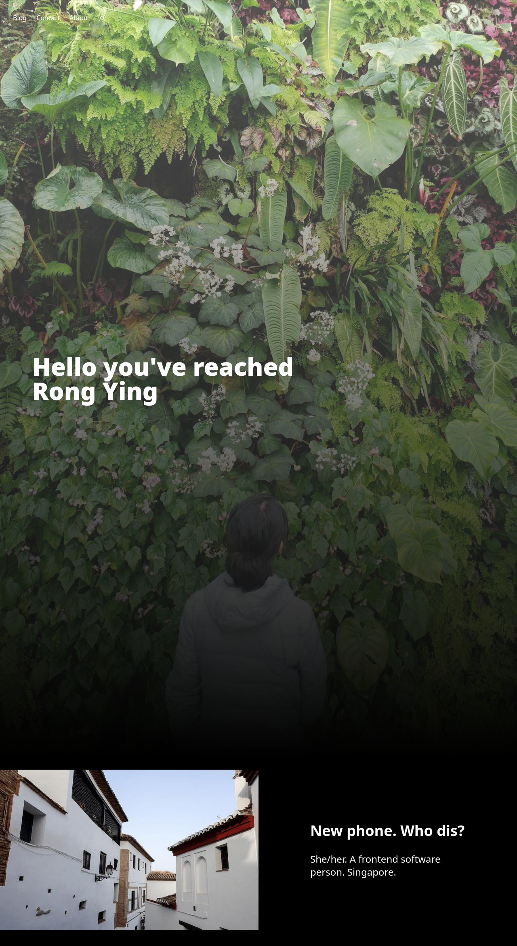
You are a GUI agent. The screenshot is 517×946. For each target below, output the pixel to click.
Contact (48, 17)
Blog (20, 17)
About (78, 17)
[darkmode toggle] (102, 18)
